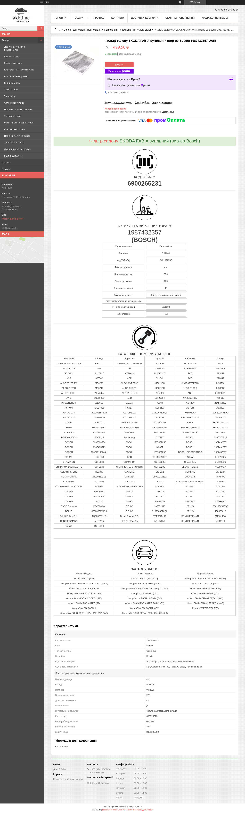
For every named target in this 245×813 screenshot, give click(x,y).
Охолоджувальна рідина (17, 149)
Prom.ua (138, 807)
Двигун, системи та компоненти (14, 48)
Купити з (119, 71)
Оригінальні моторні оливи (19, 122)
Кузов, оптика (12, 56)
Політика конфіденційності (140, 810)
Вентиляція (93, 29)
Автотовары (11, 89)
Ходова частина (13, 63)
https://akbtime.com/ (12, 218)
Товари (6, 40)
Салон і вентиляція (14, 102)
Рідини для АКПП (13, 155)
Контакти (117, 17)
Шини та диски (12, 82)
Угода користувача (215, 17)
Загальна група (12, 116)
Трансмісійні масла (14, 142)
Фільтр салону (145, 29)
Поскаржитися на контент (114, 810)
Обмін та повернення (180, 17)
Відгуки (6, 168)
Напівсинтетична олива (17, 135)
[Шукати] (40, 28)
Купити (119, 64)
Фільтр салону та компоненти (118, 29)
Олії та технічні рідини (16, 76)
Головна (60, 17)
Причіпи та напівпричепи (18, 109)
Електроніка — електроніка (19, 69)
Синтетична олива (14, 129)
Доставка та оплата (144, 17)
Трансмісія (9, 96)
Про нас (6, 162)
